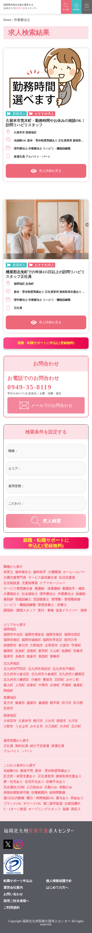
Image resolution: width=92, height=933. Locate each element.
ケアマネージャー (52, 583)
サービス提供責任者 (42, 577)
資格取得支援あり (68, 776)
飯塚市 (20, 703)
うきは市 (21, 726)
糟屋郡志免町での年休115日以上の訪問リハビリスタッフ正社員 (45, 274)
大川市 (73, 721)
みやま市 (36, 726)
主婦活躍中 (72, 803)
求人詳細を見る (46, 170)
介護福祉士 (11, 594)
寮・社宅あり (13, 782)
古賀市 (64, 645)
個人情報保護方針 (59, 881)
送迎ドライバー (67, 610)
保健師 (80, 594)
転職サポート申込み (17, 881)
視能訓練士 (23, 599)
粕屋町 (66, 651)
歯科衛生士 (23, 572)
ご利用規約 (11, 907)
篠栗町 (8, 651)
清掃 (83, 610)
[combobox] (51, 451)
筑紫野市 (9, 645)
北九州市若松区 (39, 669)
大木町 (64, 726)
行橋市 (36, 679)
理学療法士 (48, 594)
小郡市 (8, 726)
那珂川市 (70, 640)
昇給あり (77, 798)
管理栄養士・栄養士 (52, 605)
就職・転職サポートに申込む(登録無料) (45, 343)
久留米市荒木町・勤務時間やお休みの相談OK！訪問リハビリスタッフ (45, 123)
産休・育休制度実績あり (52, 770)
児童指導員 (30, 583)
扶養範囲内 (39, 792)
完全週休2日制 (13, 787)
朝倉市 (31, 656)
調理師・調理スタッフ (19, 610)
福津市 (8, 656)
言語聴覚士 (41, 599)
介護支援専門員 (14, 577)
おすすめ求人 (44, 113)
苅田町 (59, 679)
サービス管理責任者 (17, 588)
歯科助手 (39, 572)
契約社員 (21, 746)
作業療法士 (66, 594)
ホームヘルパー (74, 572)
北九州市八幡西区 (16, 679)
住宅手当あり (34, 782)
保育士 (8, 572)
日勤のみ (50, 787)
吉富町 (31, 685)
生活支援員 (67, 577)
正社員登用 (46, 776)
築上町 (8, 685)
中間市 (43, 685)
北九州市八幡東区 (72, 674)
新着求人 (19, 113)
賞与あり (62, 798)
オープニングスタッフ (44, 809)
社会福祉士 (30, 594)
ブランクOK (12, 803)
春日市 (23, 645)
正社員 (8, 746)
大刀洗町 (51, 726)
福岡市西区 (72, 634)
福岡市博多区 (34, 634)
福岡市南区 (11, 640)
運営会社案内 (13, 887)
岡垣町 (8, 690)
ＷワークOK (32, 803)
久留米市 (24, 721)
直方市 (8, 703)
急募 (66, 809)
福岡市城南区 (31, 640)
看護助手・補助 (73, 588)
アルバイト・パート (17, 751)
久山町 (55, 651)
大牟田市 (9, 721)
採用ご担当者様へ (16, 901)
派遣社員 (57, 746)
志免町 (20, 651)
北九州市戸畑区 (63, 669)
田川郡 (78, 703)
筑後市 (61, 721)
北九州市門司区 (14, 669)
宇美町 (76, 645)
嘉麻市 (31, 703)
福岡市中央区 (13, 634)
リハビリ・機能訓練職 (19, 605)
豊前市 (47, 679)
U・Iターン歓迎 (14, 809)
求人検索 (46, 520)
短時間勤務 (57, 792)
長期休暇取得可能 (16, 792)
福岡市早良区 (52, 640)
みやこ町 (72, 679)
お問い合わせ (13, 894)
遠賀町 (78, 685)
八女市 (50, 721)
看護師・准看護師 (47, 588)
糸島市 (20, 656)
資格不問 (26, 770)
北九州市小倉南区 (44, 674)
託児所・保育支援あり (19, 776)
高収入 (75, 809)
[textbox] (38, 451)
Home (7, 20)
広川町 (76, 726)
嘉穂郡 (43, 703)
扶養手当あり (55, 782)
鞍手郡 (55, 703)
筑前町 (43, 656)
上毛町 (20, 685)
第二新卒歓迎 (53, 803)
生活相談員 (11, 583)
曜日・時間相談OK (40, 798)
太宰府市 (51, 645)
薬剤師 (8, 599)
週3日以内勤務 (13, 798)
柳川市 (38, 721)
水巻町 (55, 685)
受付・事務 (46, 610)
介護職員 (54, 572)
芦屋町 (66, 685)
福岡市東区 (54, 634)
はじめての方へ (57, 887)
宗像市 (78, 651)
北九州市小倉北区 (16, 674)
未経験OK (10, 770)
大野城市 (36, 645)
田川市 (66, 703)
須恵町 (31, 651)
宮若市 (8, 708)
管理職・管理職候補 (65, 599)
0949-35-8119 (29, 387)
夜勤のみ (65, 787)
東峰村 (55, 656)
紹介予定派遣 (39, 746)
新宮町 (43, 651)
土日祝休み (34, 787)
